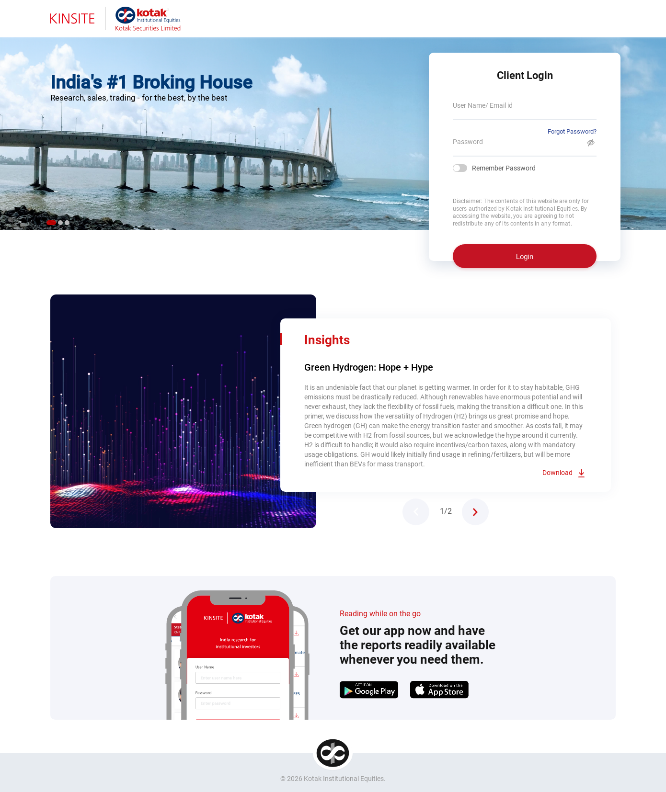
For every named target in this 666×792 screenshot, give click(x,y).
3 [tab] (67, 222)
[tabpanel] (333, 129)
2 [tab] (60, 222)
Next (475, 511)
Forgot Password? (572, 131)
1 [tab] (51, 222)
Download (557, 472)
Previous (415, 511)
